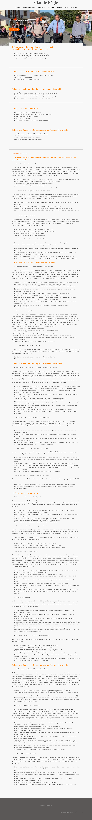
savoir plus (14, 29)
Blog (66, 7)
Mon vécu (41, 7)
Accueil (17, 7)
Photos (59, 7)
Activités (51, 7)
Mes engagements (29, 7)
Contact (74, 7)
